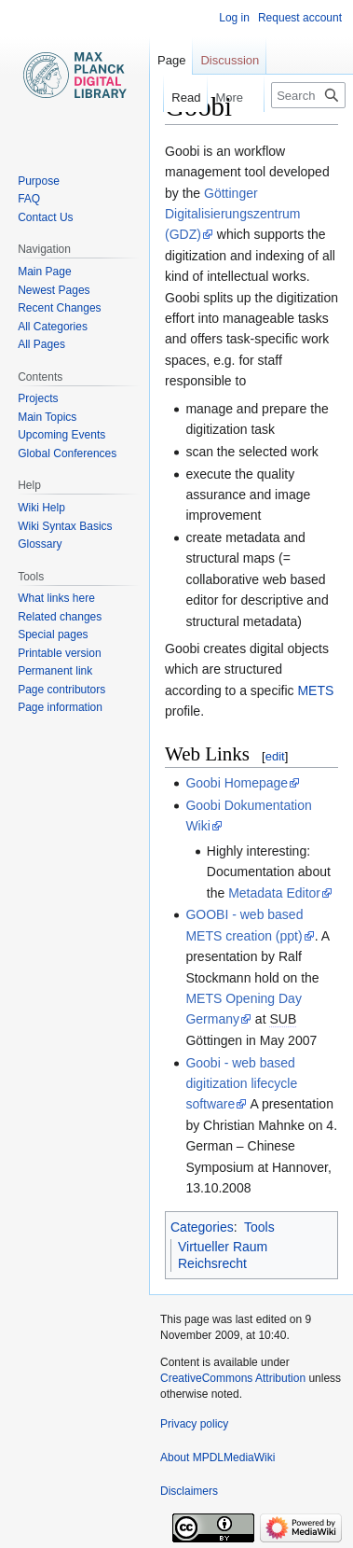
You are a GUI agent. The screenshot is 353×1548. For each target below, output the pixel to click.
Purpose (39, 181)
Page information (60, 707)
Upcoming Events (61, 434)
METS (315, 690)
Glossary (39, 544)
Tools (259, 1227)
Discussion (229, 60)
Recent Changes (59, 307)
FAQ (29, 198)
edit (275, 756)
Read (176, 98)
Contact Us (45, 217)
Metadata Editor (274, 893)
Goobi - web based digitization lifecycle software (241, 1083)
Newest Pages (53, 290)
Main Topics (47, 417)
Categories (202, 1227)
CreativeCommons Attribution (232, 1378)
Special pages (53, 634)
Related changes (60, 616)
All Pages (41, 344)
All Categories (53, 326)
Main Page (44, 271)
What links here (56, 598)
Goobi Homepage (236, 782)
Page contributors (61, 689)
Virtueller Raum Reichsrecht (222, 1255)
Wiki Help (41, 507)
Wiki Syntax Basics (65, 526)
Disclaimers (189, 1491)
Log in (234, 17)
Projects (38, 398)
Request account (300, 17)
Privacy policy (194, 1423)
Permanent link (55, 670)
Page (171, 60)
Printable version (59, 653)
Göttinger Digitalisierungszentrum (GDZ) (233, 214)
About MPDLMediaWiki (217, 1457)
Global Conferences (67, 453)
